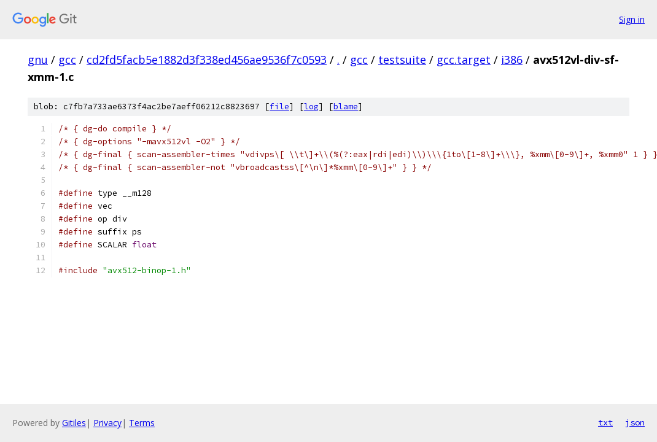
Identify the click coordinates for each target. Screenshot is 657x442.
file (279, 106)
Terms (142, 422)
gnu (38, 59)
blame (345, 106)
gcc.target (464, 59)
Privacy (107, 422)
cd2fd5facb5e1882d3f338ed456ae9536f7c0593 (207, 59)
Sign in (632, 19)
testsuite (402, 59)
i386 (512, 59)
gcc (67, 59)
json (635, 422)
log (311, 106)
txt (605, 422)
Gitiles (74, 422)
